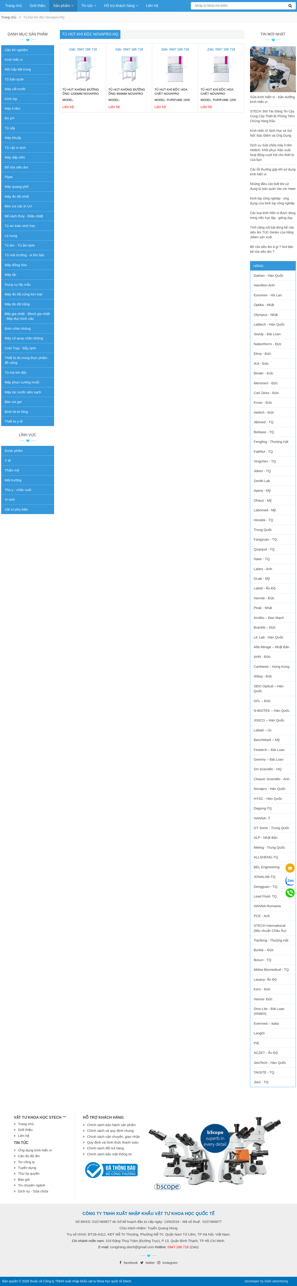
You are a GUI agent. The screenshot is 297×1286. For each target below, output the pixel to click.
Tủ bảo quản (14, 79)
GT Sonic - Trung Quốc (271, 828)
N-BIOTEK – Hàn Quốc (272, 710)
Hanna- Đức (263, 999)
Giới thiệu (38, 6)
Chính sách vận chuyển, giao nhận (113, 1137)
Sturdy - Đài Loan (267, 334)
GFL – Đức (262, 701)
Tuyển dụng (27, 1168)
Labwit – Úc (263, 730)
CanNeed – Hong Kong (271, 666)
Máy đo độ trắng (17, 304)
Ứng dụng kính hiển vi (35, 1150)
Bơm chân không (18, 328)
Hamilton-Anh (264, 285)
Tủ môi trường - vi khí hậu (24, 255)
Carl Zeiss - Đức (266, 393)
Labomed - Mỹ (265, 510)
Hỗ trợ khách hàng (121, 6)
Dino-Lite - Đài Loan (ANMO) (269, 1011)
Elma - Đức (262, 354)
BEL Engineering (267, 867)
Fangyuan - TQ (265, 539)
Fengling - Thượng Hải (271, 442)
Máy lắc (10, 275)
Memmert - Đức (266, 383)
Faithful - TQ (263, 451)
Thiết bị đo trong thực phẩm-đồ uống (26, 360)
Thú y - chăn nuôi (18, 490)
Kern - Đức (262, 989)
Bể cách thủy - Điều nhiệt (24, 216)
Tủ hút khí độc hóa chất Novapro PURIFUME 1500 (170, 94)
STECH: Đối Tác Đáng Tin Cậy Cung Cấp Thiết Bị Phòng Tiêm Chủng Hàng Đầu (272, 116)
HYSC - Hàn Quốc (268, 798)
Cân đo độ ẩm (29, 1156)
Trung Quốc (263, 530)
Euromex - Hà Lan (268, 295)
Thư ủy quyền (28, 1173)
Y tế (8, 460)
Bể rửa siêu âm (16, 167)
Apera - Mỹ (262, 490)
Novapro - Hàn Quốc (269, 789)
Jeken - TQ (262, 471)
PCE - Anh (262, 916)
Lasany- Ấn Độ (265, 979)
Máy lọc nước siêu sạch (23, 392)
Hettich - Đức (264, 412)
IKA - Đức (261, 363)
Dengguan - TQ (265, 887)
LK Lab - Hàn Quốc (268, 637)
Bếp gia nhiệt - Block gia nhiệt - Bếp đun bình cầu (27, 316)
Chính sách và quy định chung (110, 1131)
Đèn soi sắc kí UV (18, 206)
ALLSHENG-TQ (266, 857)
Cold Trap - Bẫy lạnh (20, 348)
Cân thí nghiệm (16, 50)
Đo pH (10, 118)
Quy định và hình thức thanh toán (112, 1142)
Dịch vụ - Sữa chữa (33, 1191)
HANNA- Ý (262, 818)
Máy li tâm (12, 108)
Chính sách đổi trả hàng (105, 1148)
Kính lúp (11, 99)
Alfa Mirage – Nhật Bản (271, 647)
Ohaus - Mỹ (263, 500)
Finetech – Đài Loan (269, 750)
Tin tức (88, 6)
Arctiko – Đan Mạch (269, 618)
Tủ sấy (10, 128)
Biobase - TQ (264, 432)
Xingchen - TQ (265, 461)
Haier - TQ (262, 559)
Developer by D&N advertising (266, 1281)
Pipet (8, 177)
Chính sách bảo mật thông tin (109, 1154)
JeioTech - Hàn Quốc (270, 1063)
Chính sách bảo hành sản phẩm (111, 1125)
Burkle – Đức (264, 950)
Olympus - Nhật (266, 315)
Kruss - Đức (263, 402)
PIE (256, 1043)
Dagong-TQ (263, 808)
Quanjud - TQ (264, 549)
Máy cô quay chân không (24, 338)
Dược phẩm (14, 451)
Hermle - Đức (264, 598)
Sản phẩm (63, 6)
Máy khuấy (13, 138)
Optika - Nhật (264, 305)
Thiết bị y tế (14, 421)
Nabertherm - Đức (268, 344)
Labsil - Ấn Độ (265, 588)
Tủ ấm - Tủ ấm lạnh (20, 245)
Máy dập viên (15, 157)
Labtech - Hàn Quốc (269, 324)
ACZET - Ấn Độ (266, 1053)
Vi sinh (10, 499)
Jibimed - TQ (264, 422)
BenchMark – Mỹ (267, 740)
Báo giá (24, 1179)
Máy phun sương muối (22, 382)
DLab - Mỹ (262, 578)
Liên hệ (152, 6)
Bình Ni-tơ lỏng (16, 412)
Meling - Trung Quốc (269, 847)
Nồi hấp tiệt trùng (18, 69)
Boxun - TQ (262, 960)
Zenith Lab (262, 481)
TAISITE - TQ (264, 1072)
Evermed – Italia (266, 1023)
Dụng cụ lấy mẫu (18, 284)
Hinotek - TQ (263, 520)
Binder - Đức (263, 373)
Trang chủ (13, 6)
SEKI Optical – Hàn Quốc (268, 688)
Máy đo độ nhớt (17, 196)
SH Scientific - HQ (268, 769)
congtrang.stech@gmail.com (132, 1247)
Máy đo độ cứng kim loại (23, 294)
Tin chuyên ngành (31, 1185)
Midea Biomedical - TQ (271, 969)
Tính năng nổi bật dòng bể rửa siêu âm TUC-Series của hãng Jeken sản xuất (272, 232)
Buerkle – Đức (265, 627)
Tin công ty (26, 1162)
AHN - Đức (262, 657)
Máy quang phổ (17, 186)
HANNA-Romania (267, 906)
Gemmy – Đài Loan (268, 759)
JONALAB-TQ (264, 877)
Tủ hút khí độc (16, 372)
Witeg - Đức (263, 676)
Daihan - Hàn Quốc (268, 275)
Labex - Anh (263, 569)
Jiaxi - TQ (261, 1082)
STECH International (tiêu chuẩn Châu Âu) (270, 928)
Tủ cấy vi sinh (15, 148)
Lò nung (11, 236)
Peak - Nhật (263, 608)
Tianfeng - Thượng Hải (271, 940)
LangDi (259, 1033)
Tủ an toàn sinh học (20, 226)
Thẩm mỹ (12, 470)
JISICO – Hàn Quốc (269, 720)
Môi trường (13, 480)
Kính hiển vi (14, 60)
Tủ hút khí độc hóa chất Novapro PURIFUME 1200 (217, 94)
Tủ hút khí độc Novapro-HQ (90, 34)
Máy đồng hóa (16, 265)
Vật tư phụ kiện (16, 509)
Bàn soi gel (13, 402)
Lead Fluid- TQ (265, 896)
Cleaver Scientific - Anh (271, 779)
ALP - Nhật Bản (265, 837)
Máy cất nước (15, 89)
